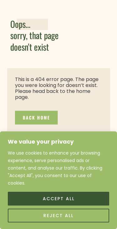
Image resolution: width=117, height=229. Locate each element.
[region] (58, 180)
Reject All (58, 215)
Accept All (59, 199)
